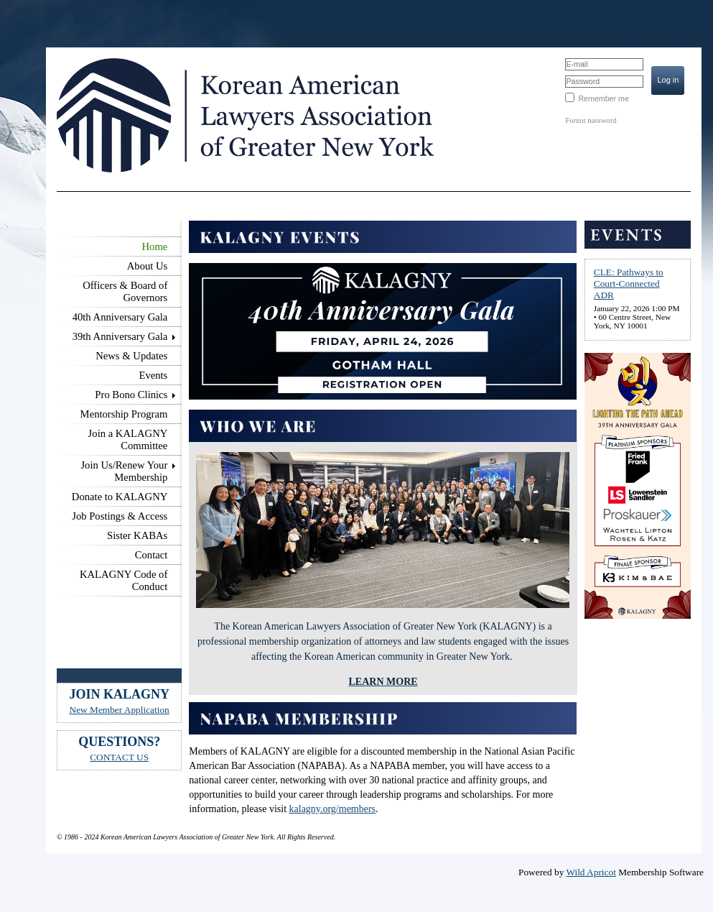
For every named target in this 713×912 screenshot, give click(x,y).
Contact (151, 555)
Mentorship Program (124, 414)
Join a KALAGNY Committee (128, 439)
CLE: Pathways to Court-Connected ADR (628, 283)
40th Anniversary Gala (120, 317)
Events (153, 375)
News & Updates (131, 355)
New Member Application (119, 709)
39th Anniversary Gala (120, 336)
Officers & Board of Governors (125, 291)
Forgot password (590, 120)
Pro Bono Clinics (131, 394)
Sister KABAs (137, 535)
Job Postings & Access (119, 516)
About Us (147, 266)
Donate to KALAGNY (120, 496)
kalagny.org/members (332, 808)
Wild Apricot (590, 872)
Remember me (603, 98)
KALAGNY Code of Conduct (123, 580)
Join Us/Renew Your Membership (123, 471)
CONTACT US (119, 757)
